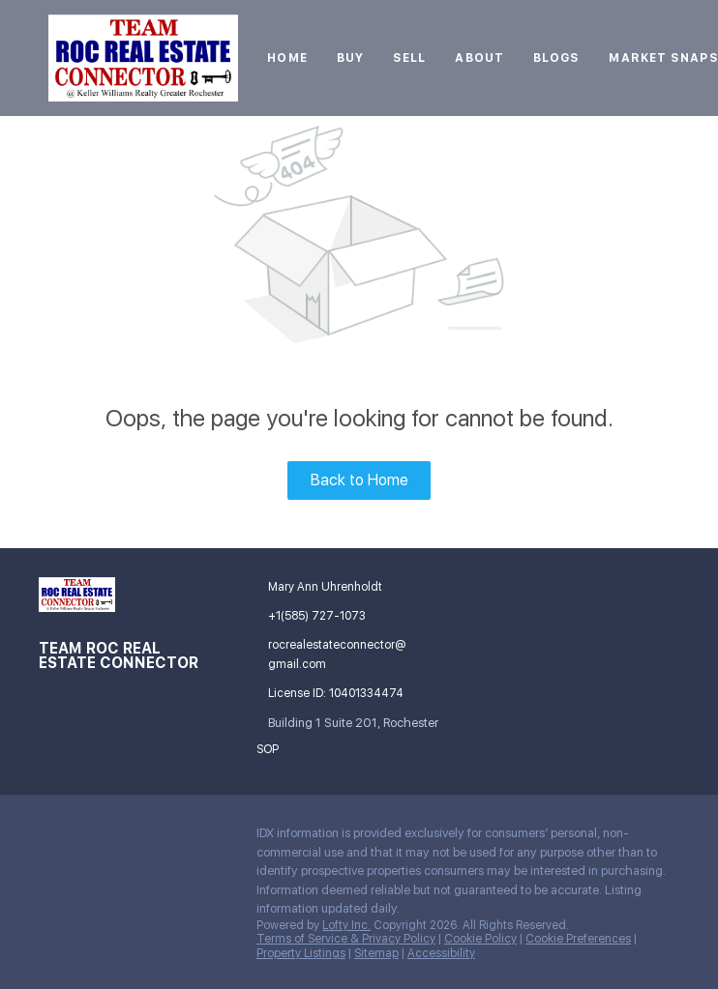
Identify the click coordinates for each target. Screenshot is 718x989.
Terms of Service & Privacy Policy (345, 938)
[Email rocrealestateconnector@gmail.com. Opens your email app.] (333, 654)
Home (287, 58)
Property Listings (300, 953)
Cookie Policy (480, 938)
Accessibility (441, 953)
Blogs (557, 58)
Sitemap (376, 953)
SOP (267, 749)
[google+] (91, 838)
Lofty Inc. (346, 925)
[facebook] (53, 838)
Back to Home (359, 480)
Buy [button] (350, 58)
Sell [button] (409, 58)
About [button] (479, 58)
